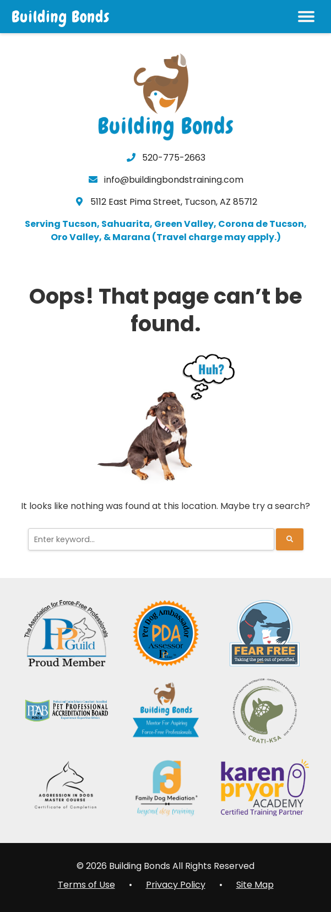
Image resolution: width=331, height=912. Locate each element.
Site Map (255, 884)
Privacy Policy (175, 884)
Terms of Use (86, 884)
